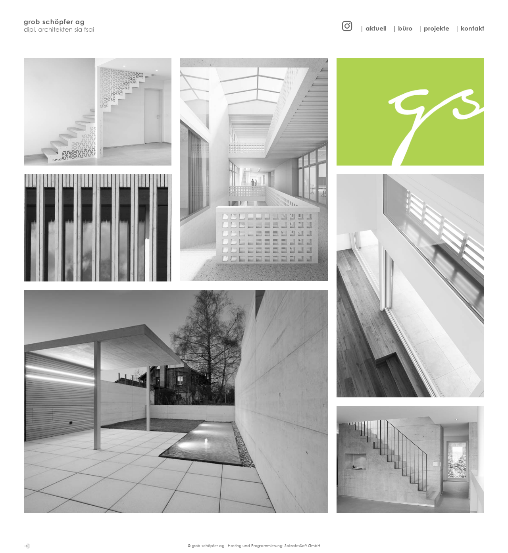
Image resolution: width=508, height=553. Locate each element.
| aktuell (373, 28)
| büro (402, 28)
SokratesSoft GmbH (302, 545)
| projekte (433, 28)
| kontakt (469, 28)
